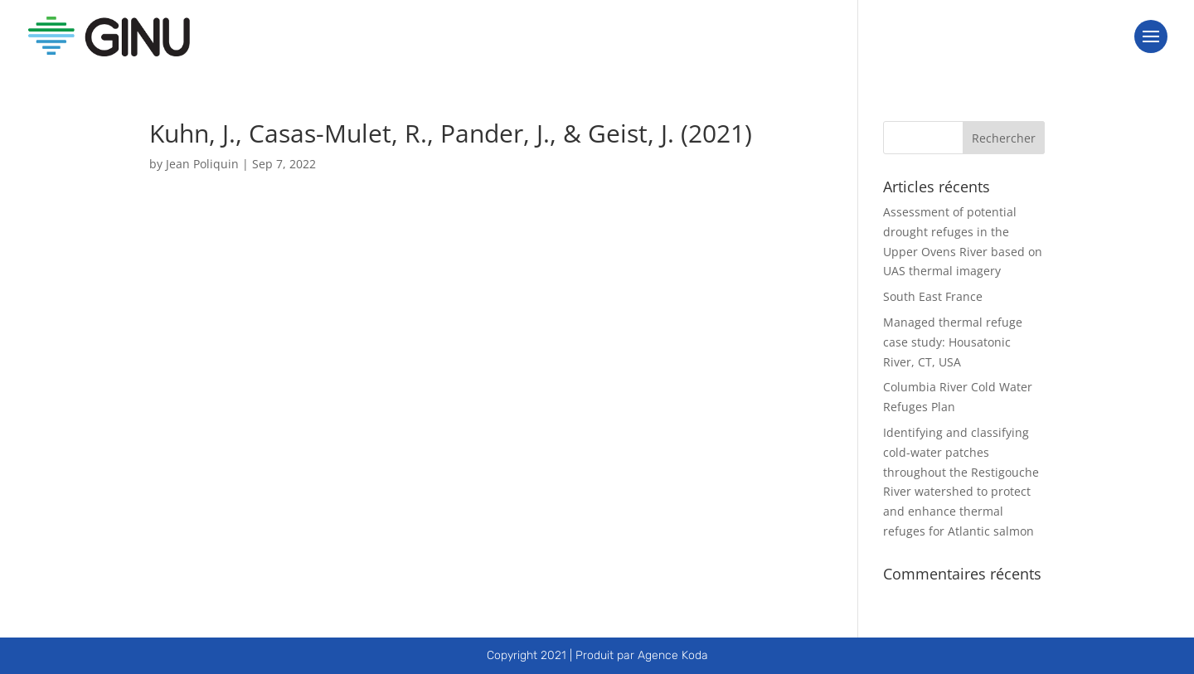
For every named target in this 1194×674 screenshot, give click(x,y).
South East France (933, 296)
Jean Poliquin (202, 164)
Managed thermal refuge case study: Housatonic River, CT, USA (952, 342)
